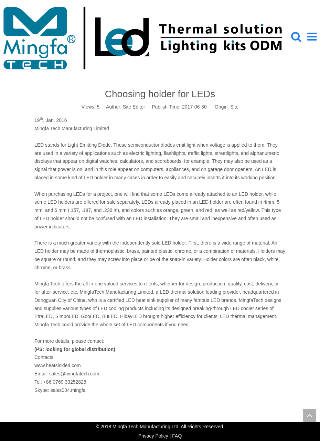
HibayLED (131, 316)
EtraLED (43, 316)
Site (234, 107)
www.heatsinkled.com (57, 365)
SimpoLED (66, 316)
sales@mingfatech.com (74, 373)
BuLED (109, 316)
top (309, 415)
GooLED (90, 316)
